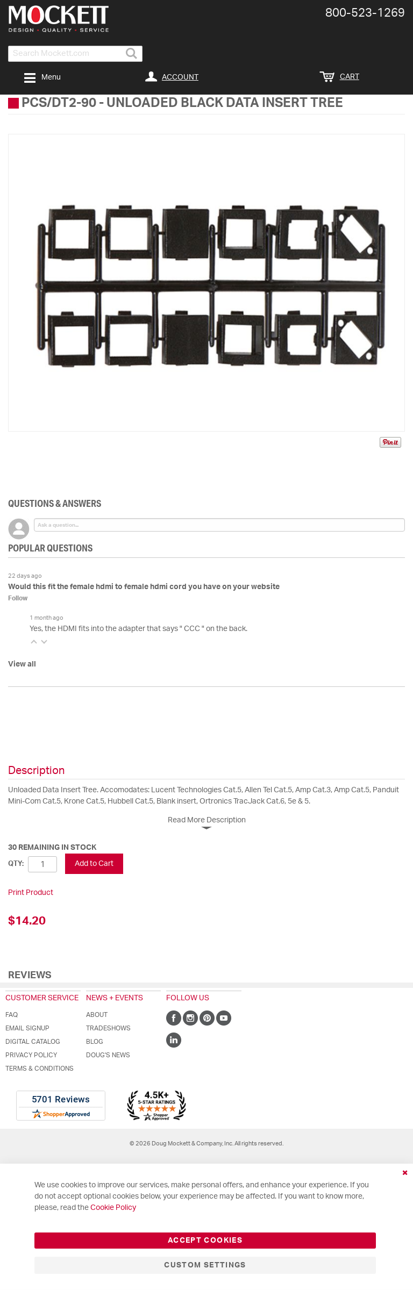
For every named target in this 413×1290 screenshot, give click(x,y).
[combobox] (75, 54)
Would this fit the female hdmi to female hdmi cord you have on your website (144, 587)
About (97, 1015)
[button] (34, 641)
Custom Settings (205, 1265)
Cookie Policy (113, 1208)
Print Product (30, 893)
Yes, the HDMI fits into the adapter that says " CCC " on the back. (138, 629)
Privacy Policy (31, 1055)
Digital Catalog (32, 1041)
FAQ (11, 1015)
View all (22, 664)
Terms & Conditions (39, 1068)
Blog (94, 1041)
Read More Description (207, 820)
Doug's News (108, 1055)
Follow (17, 598)
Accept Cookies (205, 1240)
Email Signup (27, 1028)
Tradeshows (108, 1028)
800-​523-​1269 (365, 13)
